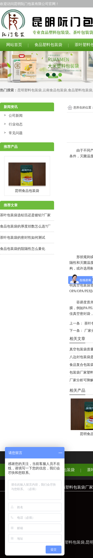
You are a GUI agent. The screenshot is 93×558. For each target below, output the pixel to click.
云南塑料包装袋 (71, 542)
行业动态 (16, 124)
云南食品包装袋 (55, 90)
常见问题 (16, 133)
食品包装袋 (65, 470)
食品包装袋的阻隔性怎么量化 (22, 249)
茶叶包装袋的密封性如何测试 (22, 237)
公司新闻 (16, 115)
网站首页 (14, 45)
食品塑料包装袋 (48, 45)
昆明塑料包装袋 (29, 90)
